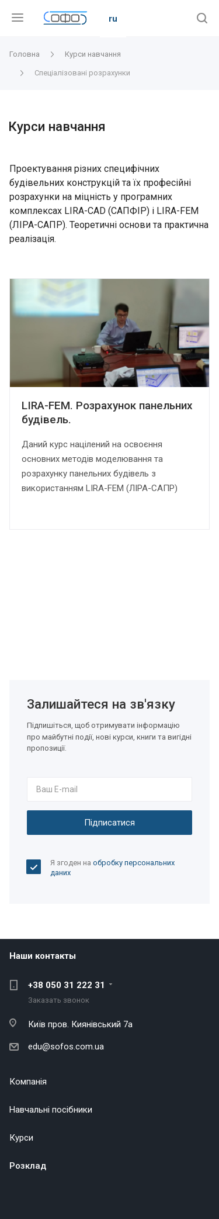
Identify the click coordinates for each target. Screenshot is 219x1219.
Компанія (28, 1081)
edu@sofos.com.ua (66, 1046)
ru (113, 18)
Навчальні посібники (50, 1109)
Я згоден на (112, 867)
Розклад (27, 1166)
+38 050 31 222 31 (66, 985)
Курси (21, 1137)
